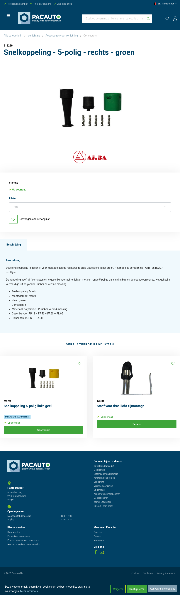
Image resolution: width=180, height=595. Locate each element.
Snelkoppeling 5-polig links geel (28, 406)
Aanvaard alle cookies (162, 588)
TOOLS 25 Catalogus (104, 466)
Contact (97, 536)
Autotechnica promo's (104, 478)
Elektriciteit (99, 470)
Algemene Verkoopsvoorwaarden (23, 544)
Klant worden (13, 532)
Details (136, 424)
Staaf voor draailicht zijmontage (121, 406)
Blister (12, 198)
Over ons (98, 532)
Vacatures (99, 540)
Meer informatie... (30, 591)
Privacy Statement (166, 573)
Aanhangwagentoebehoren (107, 494)
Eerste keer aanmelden (18, 536)
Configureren (137, 589)
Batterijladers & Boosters (106, 474)
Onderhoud (99, 490)
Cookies (135, 573)
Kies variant (43, 430)
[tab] (13, 245)
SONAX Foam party (103, 506)
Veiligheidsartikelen (103, 486)
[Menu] (7, 14)
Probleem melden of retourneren (23, 540)
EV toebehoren (101, 498)
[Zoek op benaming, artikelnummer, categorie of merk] (113, 18)
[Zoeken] (148, 18)
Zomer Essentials (102, 502)
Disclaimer (148, 573)
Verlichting (99, 482)
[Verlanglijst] (165, 17)
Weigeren (118, 589)
